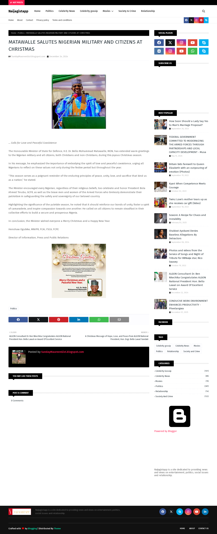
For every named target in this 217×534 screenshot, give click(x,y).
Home (11, 20)
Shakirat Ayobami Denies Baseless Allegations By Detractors (183, 234)
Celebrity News (182, 346)
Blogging (32, 528)
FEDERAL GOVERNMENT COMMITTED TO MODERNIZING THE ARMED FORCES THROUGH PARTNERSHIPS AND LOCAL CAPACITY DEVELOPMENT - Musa (187, 144)
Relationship (173, 351)
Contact (29, 20)
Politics (21, 33)
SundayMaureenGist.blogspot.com (28, 56)
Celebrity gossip (163, 346)
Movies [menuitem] (106, 11)
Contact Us (203, 528)
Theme (57, 528)
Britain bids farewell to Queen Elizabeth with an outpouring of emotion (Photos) (188, 168)
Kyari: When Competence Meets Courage (187, 185)
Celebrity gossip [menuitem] (89, 11)
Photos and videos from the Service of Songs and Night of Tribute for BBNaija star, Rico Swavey (186, 256)
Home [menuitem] (37, 11)
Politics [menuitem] (50, 11)
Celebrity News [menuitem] (67, 11)
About (20, 20)
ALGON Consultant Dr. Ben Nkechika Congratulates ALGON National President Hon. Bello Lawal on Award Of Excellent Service (187, 281)
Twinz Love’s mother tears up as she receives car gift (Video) (188, 201)
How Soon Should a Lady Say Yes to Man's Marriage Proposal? (188, 123)
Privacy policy (42, 20)
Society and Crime (191, 351)
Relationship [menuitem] (148, 11)
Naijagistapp (18, 11)
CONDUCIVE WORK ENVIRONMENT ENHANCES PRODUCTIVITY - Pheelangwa (188, 304)
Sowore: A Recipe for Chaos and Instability (187, 217)
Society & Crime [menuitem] (127, 11)
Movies (197, 346)
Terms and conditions (62, 20)
